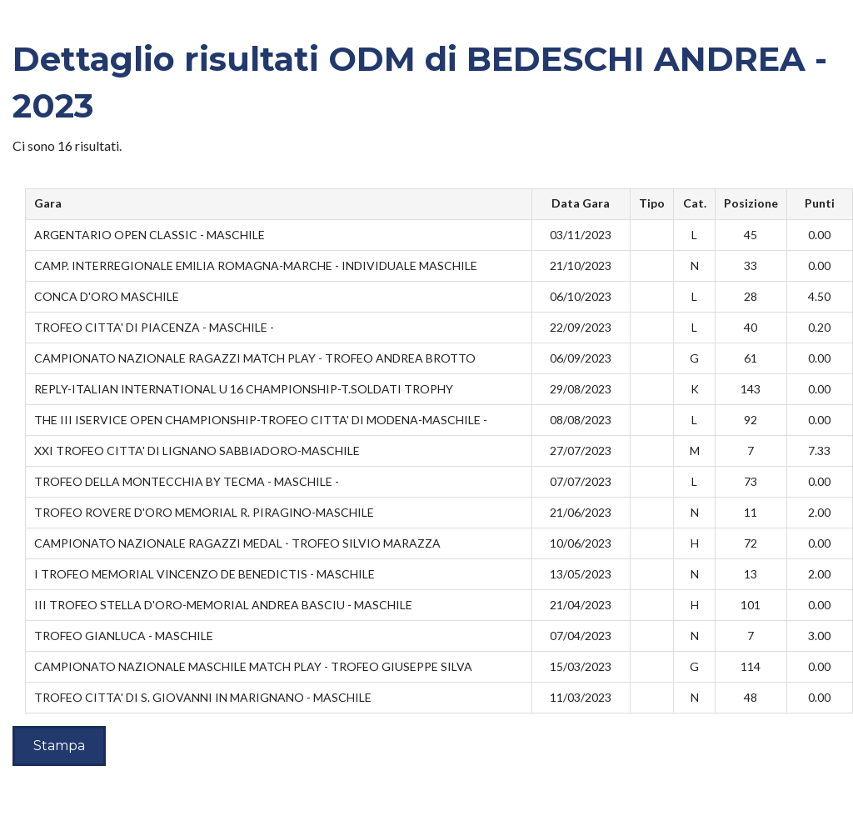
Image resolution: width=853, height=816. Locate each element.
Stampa (59, 745)
